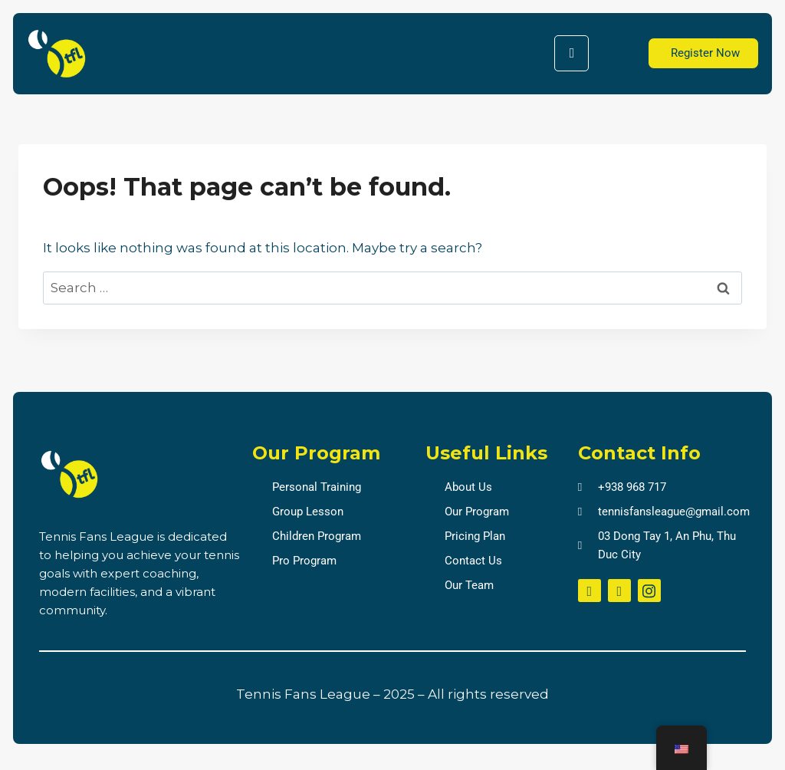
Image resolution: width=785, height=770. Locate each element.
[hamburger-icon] (571, 53)
